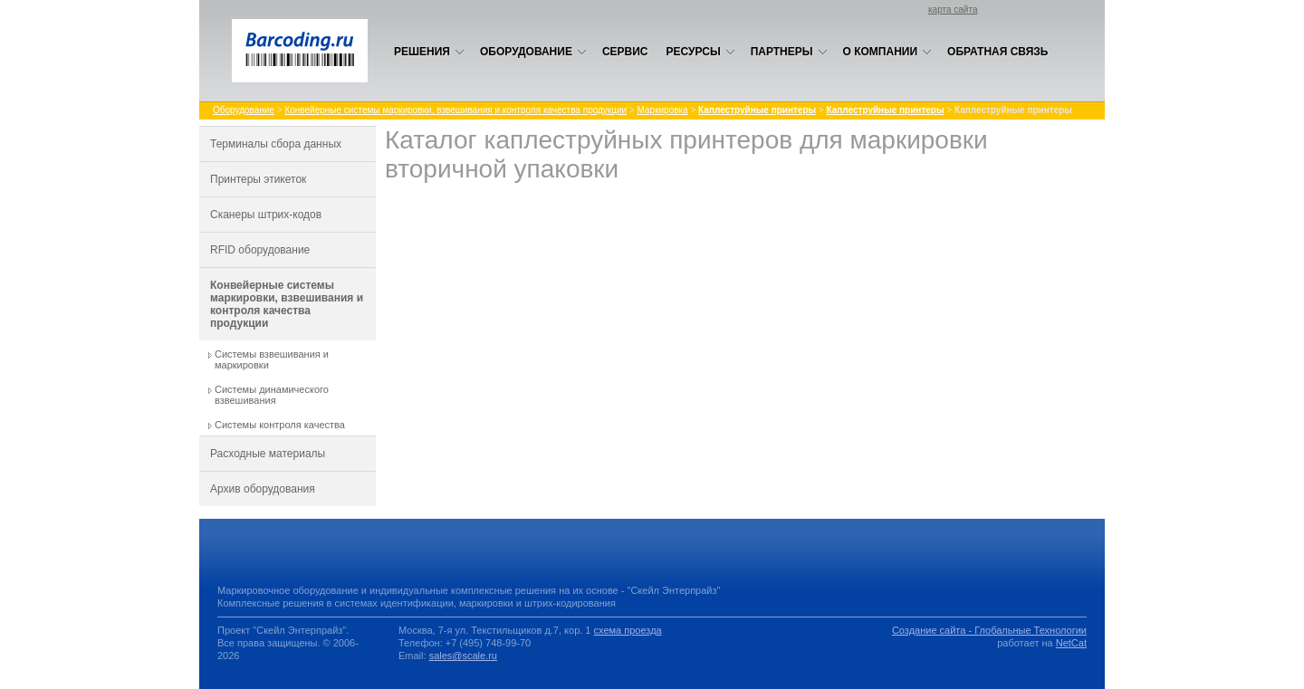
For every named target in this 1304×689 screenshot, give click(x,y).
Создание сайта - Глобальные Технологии (989, 630)
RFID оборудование (260, 250)
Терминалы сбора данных (275, 144)
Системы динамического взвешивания (272, 395)
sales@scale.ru (463, 655)
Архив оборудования (262, 489)
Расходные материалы (267, 453)
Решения (429, 51)
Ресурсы (700, 51)
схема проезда (628, 630)
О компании (888, 51)
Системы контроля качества (280, 424)
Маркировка (663, 110)
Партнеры (789, 51)
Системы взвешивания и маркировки (272, 359)
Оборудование (533, 51)
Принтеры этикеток (258, 179)
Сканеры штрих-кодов (265, 214)
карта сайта (952, 9)
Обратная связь (997, 51)
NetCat (1071, 642)
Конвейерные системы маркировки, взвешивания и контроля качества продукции (455, 110)
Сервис (625, 51)
